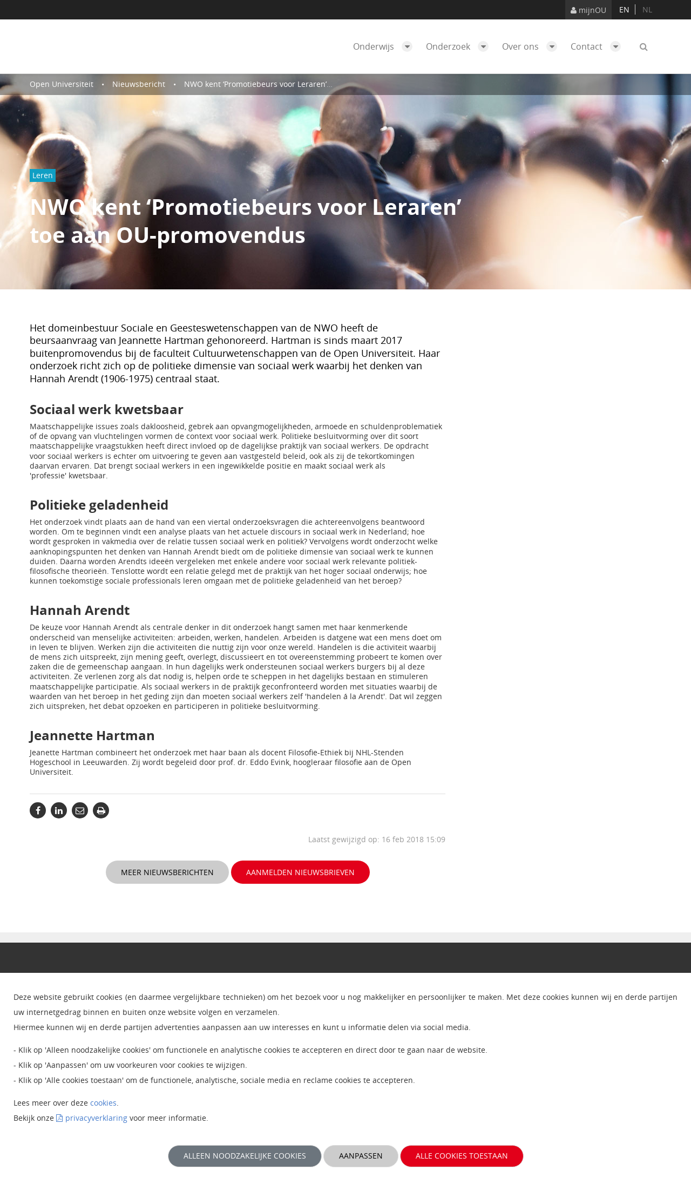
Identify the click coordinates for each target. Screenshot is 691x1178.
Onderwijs (385, 46)
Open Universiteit (61, 84)
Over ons (532, 46)
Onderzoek (460, 46)
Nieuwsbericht (138, 84)
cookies (103, 1103)
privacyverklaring (96, 1118)
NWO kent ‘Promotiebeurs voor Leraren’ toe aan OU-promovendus (303, 84)
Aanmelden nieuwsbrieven (300, 872)
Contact (598, 46)
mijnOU (588, 10)
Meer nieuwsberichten (167, 872)
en (624, 9)
